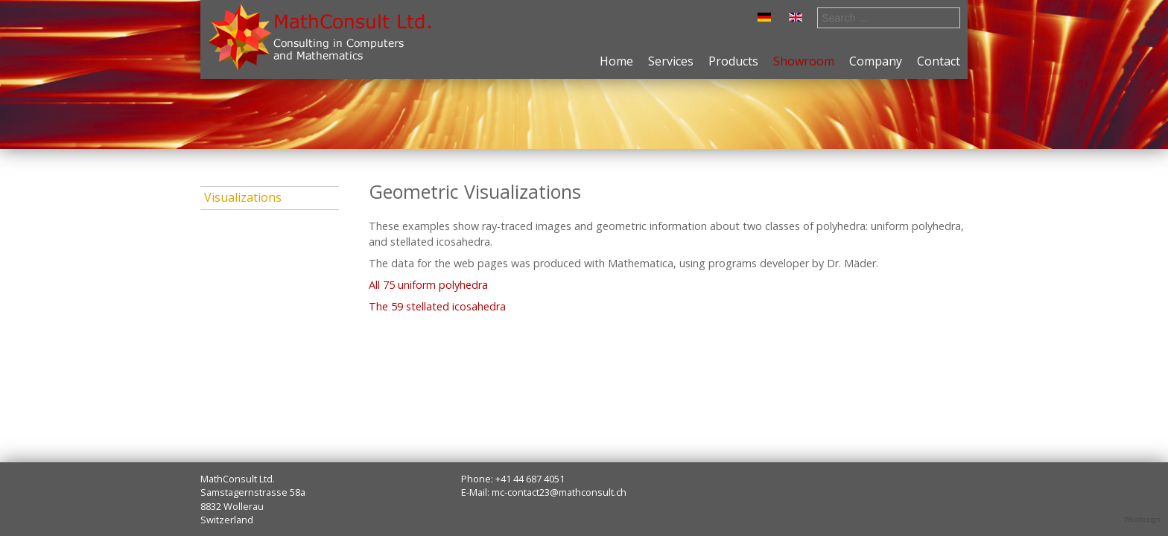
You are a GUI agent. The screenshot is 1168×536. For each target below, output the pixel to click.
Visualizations (243, 197)
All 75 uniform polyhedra (428, 285)
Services (671, 61)
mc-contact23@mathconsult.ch (559, 492)
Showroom (803, 61)
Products (733, 61)
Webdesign (1142, 519)
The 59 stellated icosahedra (437, 306)
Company (875, 61)
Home (616, 61)
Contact (938, 61)
